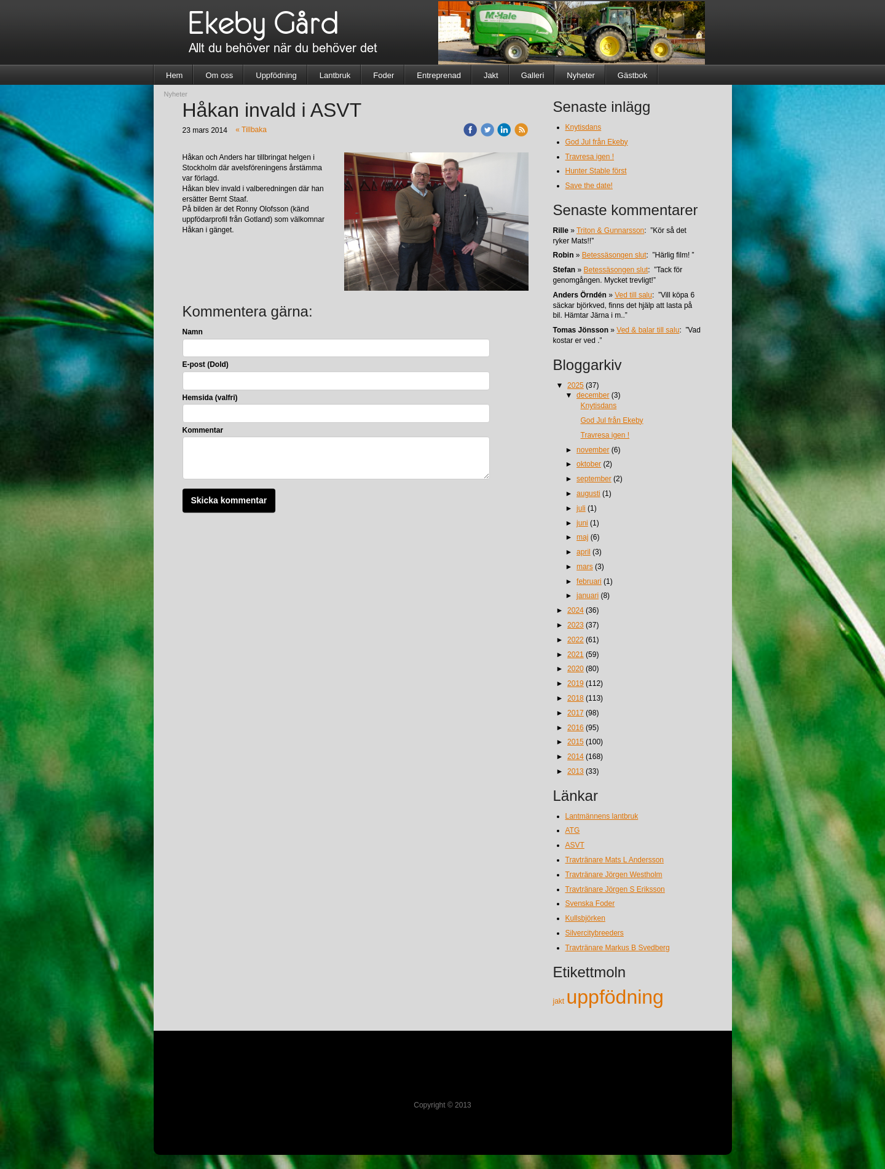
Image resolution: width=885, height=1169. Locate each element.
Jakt (491, 75)
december (592, 395)
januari (587, 595)
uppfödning (615, 997)
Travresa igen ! (590, 156)
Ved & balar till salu (647, 330)
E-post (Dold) (206, 364)
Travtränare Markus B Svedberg (617, 947)
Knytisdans (583, 127)
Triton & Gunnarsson (610, 230)
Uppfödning (276, 75)
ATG (572, 830)
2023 (575, 625)
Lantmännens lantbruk (602, 816)
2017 (575, 713)
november (592, 450)
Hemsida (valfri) (210, 397)
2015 (575, 742)
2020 (575, 668)
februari (589, 581)
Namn (193, 332)
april (583, 552)
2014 (575, 756)
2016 (575, 727)
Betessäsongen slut (614, 255)
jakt (560, 1001)
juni (582, 523)
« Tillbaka (251, 129)
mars (584, 566)
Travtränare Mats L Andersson (614, 860)
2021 (575, 654)
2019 (575, 683)
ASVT (574, 845)
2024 (575, 610)
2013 (575, 771)
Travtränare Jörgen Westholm (614, 874)
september (594, 478)
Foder (383, 75)
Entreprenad (439, 75)
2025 (575, 385)
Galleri (533, 75)
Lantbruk (335, 75)
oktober (588, 464)
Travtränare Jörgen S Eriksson (615, 889)
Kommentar (203, 430)
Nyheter (581, 75)
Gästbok (632, 75)
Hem (174, 75)
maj (582, 537)
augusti (588, 493)
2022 (575, 640)
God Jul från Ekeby (596, 142)
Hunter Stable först (596, 171)
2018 (575, 698)
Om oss (219, 75)
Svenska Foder (590, 903)
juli (581, 508)
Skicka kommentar (229, 500)
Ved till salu (633, 295)
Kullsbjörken (585, 918)
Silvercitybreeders (594, 933)
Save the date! (589, 185)
